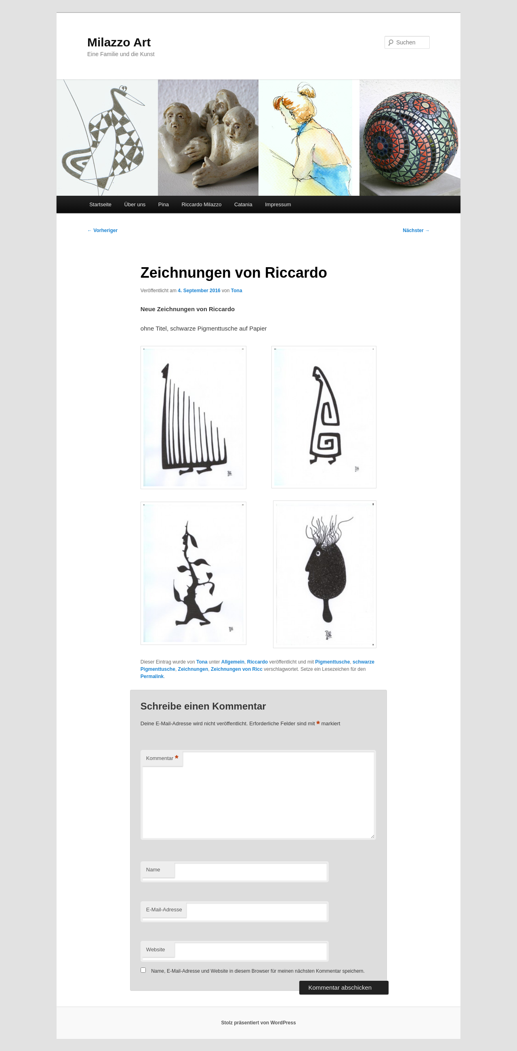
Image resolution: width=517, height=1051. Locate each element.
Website (155, 949)
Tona (236, 290)
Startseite (100, 204)
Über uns (135, 204)
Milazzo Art (119, 42)
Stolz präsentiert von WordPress (258, 1023)
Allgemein (232, 662)
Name (153, 870)
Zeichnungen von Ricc (237, 669)
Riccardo (257, 662)
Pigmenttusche (332, 662)
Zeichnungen (193, 669)
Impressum (278, 204)
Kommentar (162, 758)
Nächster (416, 230)
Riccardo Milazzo (201, 204)
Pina (163, 204)
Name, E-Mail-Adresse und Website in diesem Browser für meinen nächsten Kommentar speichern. (258, 971)
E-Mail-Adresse (164, 910)
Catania (243, 204)
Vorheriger (102, 230)
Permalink (152, 676)
